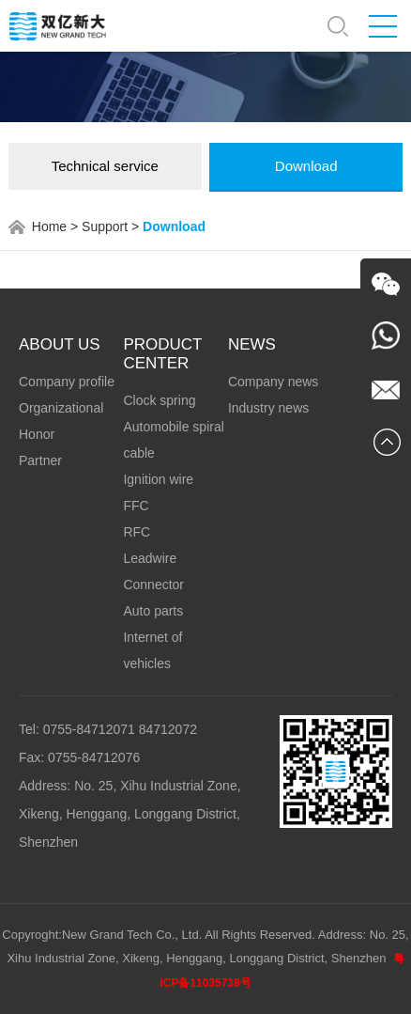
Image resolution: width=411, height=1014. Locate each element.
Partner (40, 460)
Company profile (66, 381)
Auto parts (153, 610)
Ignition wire (158, 479)
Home (49, 226)
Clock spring (159, 400)
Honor (36, 434)
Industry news (268, 407)
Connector (153, 584)
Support (105, 226)
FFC (135, 505)
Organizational (61, 407)
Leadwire (149, 558)
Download (306, 166)
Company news (273, 381)
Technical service (105, 166)
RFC (136, 531)
